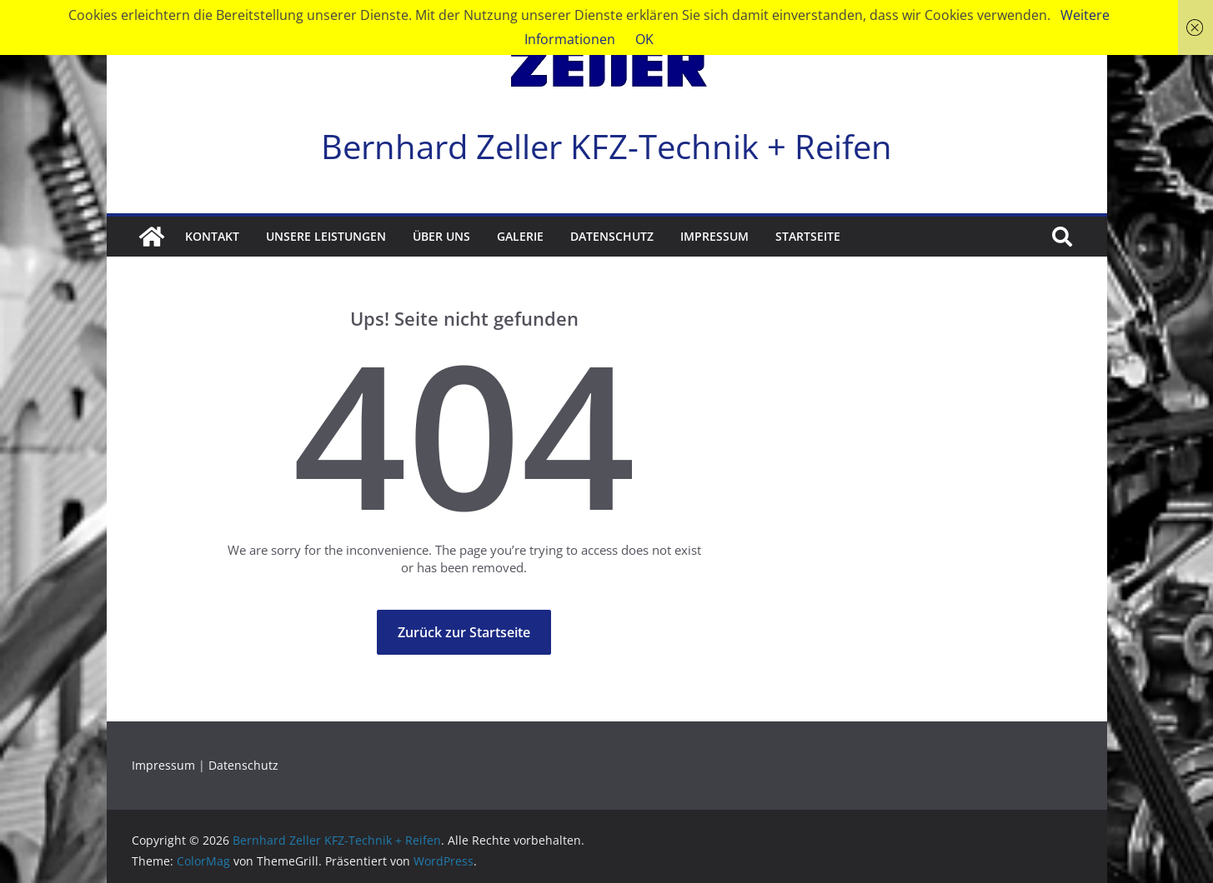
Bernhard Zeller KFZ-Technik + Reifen (606, 146)
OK (644, 39)
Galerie (520, 236)
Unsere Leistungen (326, 236)
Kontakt (212, 236)
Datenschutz (612, 236)
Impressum (714, 236)
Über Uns (441, 236)
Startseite (807, 236)
